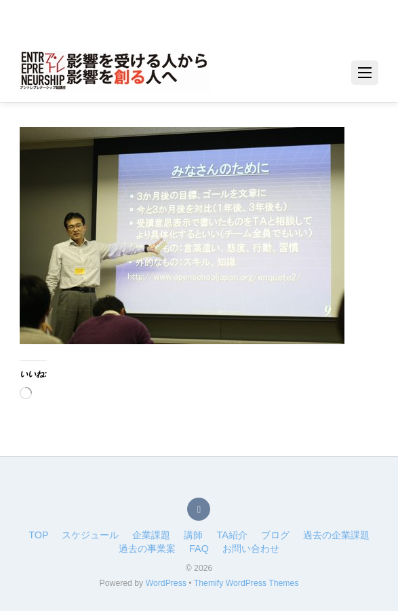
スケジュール (90, 535)
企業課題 (151, 535)
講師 (193, 535)
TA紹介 (231, 535)
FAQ (199, 548)
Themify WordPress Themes (246, 583)
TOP (38, 535)
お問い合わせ (250, 548)
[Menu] (364, 72)
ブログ (275, 535)
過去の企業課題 (336, 535)
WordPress (166, 583)
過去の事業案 (147, 548)
